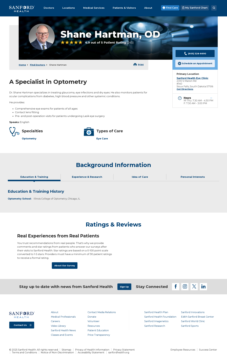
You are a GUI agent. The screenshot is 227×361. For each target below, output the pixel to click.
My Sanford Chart (194, 7)
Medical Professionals (63, 316)
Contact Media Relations (102, 312)
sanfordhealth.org (118, 352)
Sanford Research (154, 326)
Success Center (208, 349)
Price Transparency (99, 335)
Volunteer (93, 321)
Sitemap (66, 349)
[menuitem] (49, 8)
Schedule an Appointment (195, 63)
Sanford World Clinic (193, 321)
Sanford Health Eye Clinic (192, 78)
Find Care (170, 7)
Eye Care (102, 138)
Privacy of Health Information (92, 349)
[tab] (34, 178)
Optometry (29, 138)
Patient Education (98, 330)
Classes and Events (62, 335)
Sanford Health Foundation (160, 316)
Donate (92, 316)
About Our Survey (64, 265)
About (54, 312)
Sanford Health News (63, 330)
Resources (94, 326)
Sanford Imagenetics (156, 321)
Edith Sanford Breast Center (197, 316)
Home (22, 64)
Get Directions (185, 89)
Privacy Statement (124, 349)
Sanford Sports (189, 326)
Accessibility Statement (91, 352)
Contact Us (20, 325)
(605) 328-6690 (195, 53)
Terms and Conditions (24, 352)
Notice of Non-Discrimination (57, 352)
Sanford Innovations (192, 312)
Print (141, 64)
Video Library (58, 326)
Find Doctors (37, 64)
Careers (55, 321)
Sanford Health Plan (156, 312)
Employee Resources (183, 349)
